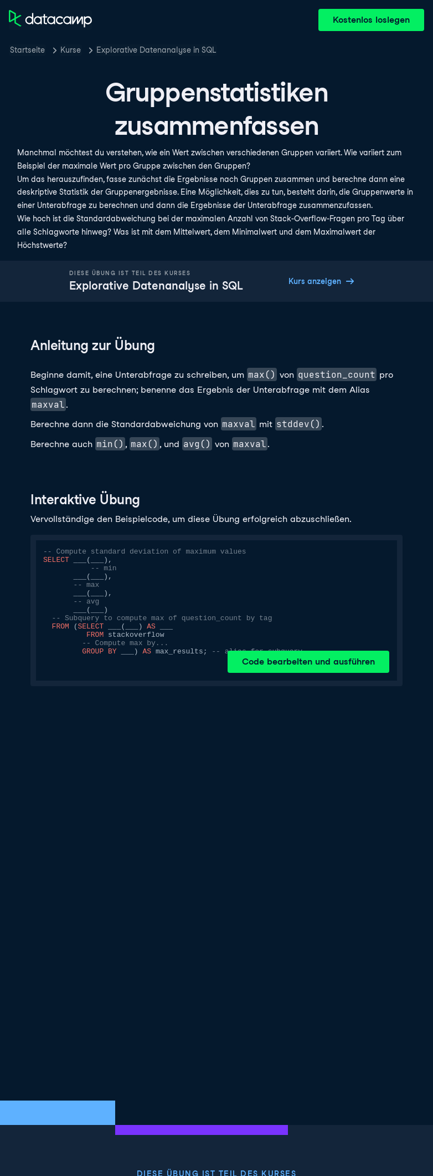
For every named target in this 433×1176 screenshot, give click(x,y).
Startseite (27, 49)
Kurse (70, 49)
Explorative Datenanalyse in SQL (156, 49)
